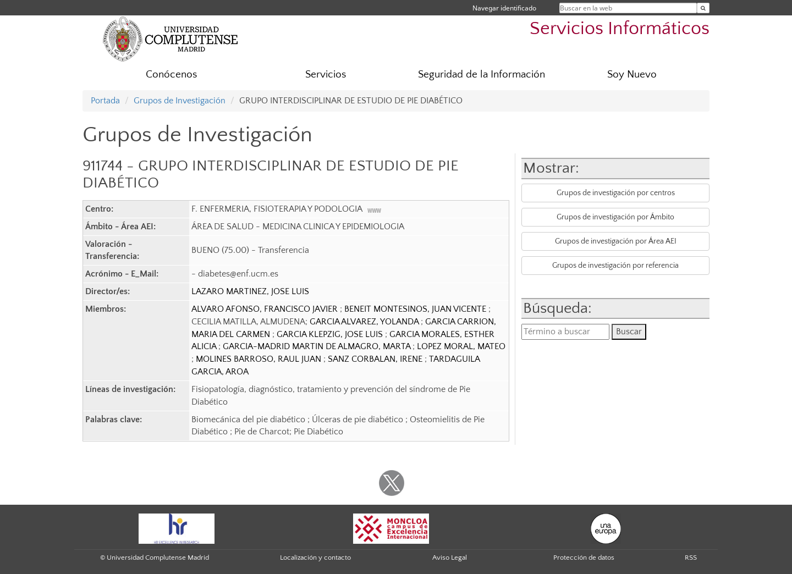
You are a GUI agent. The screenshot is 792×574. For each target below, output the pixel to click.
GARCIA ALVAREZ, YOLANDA (365, 322)
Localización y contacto (315, 557)
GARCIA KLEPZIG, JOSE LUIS (331, 334)
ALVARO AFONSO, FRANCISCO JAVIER (265, 309)
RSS (691, 557)
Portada (105, 101)
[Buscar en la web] (703, 8)
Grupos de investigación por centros (616, 193)
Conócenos (171, 74)
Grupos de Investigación (180, 101)
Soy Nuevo (632, 74)
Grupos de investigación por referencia (615, 265)
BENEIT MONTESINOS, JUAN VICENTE (416, 309)
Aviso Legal (449, 557)
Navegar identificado (504, 8)
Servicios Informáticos (620, 29)
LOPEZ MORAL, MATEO (461, 346)
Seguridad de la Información (481, 74)
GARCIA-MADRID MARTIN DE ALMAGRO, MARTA (318, 346)
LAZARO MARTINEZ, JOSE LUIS (250, 291)
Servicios (325, 74)
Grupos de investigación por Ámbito (615, 217)
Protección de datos (583, 557)
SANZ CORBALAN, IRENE (376, 359)
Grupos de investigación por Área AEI (615, 241)
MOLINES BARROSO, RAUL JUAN (259, 359)
